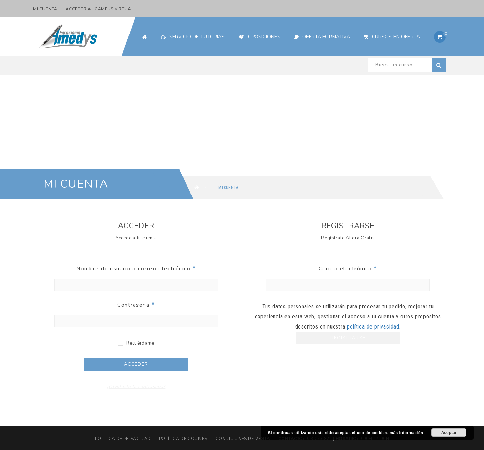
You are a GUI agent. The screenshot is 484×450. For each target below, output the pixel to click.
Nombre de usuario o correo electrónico (136, 269)
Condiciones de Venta (243, 438)
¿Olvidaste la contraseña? (136, 387)
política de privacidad (373, 326)
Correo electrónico (348, 269)
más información (406, 433)
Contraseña (136, 305)
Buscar (438, 65)
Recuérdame (136, 343)
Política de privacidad (123, 438)
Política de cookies (183, 438)
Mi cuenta (45, 9)
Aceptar (449, 432)
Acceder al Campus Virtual (99, 9)
